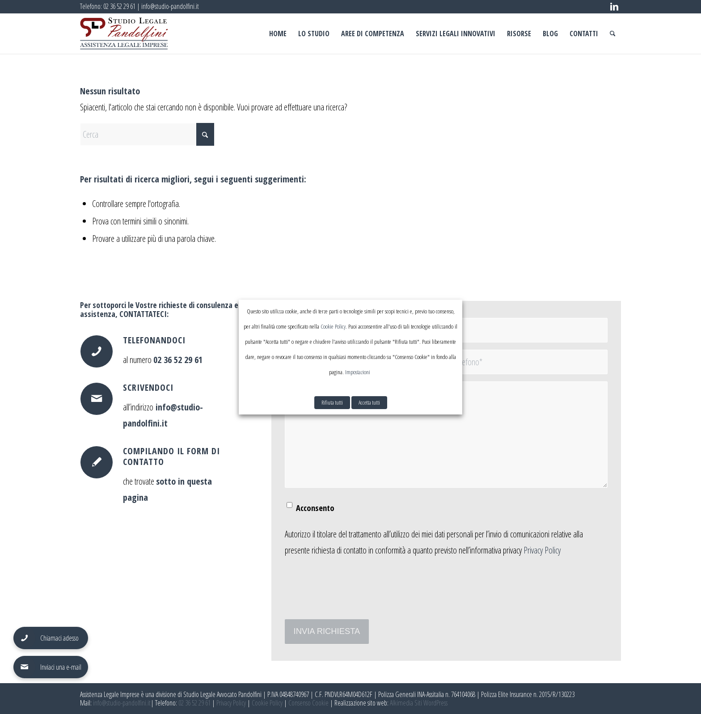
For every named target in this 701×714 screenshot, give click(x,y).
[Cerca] (612, 33)
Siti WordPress (431, 703)
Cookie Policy (267, 703)
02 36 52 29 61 (119, 6)
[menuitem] (277, 33)
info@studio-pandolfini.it (170, 6)
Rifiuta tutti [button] (332, 402)
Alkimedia (401, 703)
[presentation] (353, 594)
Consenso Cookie (308, 703)
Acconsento (315, 507)
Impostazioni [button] (357, 372)
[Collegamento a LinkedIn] (614, 6)
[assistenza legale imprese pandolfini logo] (124, 33)
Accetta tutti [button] (369, 402)
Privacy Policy (542, 550)
